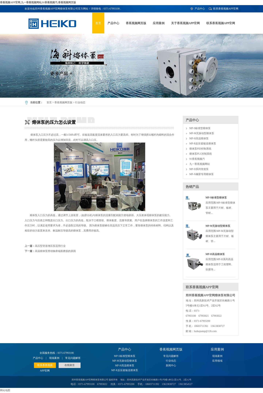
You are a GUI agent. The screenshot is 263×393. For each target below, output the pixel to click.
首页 (98, 23)
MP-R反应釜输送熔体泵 (202, 143)
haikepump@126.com (205, 331)
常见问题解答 (73, 358)
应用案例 (159, 23)
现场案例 (54, 358)
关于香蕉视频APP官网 (185, 23)
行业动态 (80, 102)
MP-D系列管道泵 (199, 169)
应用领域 (217, 360)
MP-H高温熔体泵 (199, 138)
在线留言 (69, 365)
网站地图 (5, 390)
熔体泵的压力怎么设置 (131, 66)
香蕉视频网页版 (136, 23)
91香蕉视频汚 (197, 159)
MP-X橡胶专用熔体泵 (201, 174)
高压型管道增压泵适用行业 (50, 246)
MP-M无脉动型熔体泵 (201, 133)
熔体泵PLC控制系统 (200, 153)
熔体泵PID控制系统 (200, 148)
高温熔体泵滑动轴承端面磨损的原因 (55, 251)
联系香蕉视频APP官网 (225, 8)
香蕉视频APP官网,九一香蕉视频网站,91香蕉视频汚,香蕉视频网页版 (38, 2)
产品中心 (200, 8)
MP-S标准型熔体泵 (200, 128)
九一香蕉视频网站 (199, 164)
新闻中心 (171, 365)
